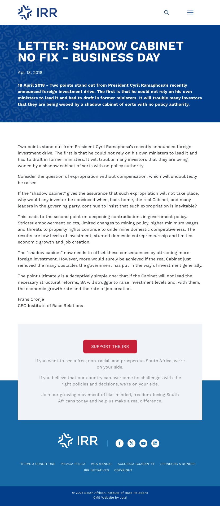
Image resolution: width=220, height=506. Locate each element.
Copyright (123, 470)
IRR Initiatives (96, 470)
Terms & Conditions (37, 464)
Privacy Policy (73, 464)
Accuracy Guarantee (136, 464)
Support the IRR (110, 346)
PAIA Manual (101, 464)
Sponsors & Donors (178, 464)
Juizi (123, 497)
